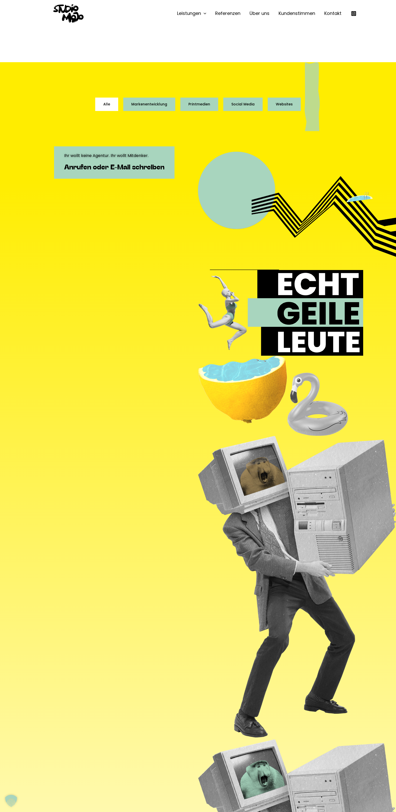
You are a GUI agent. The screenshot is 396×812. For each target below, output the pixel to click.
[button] (203, 13)
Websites (284, 104)
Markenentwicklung (149, 104)
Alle (106, 104)
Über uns (259, 13)
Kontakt (332, 13)
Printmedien (199, 104)
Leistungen (191, 13)
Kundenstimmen (297, 13)
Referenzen (227, 13)
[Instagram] (353, 13)
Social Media (243, 104)
